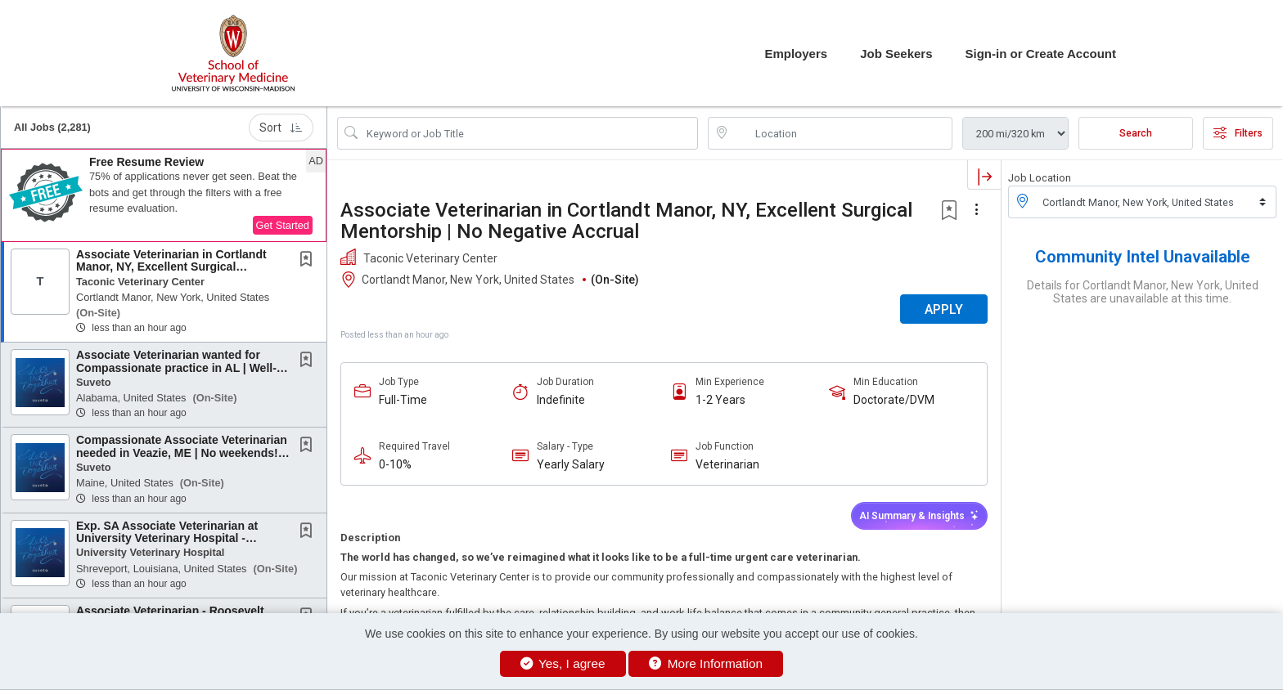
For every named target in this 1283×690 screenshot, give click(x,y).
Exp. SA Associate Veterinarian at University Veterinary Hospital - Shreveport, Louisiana (167, 538)
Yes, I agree (562, 663)
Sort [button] (281, 127)
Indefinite (561, 399)
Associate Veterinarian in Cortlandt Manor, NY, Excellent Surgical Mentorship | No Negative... (171, 267)
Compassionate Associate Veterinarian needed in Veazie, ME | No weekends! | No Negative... (181, 452)
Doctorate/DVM (893, 399)
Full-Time (403, 399)
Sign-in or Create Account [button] (1041, 53)
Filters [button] (1238, 133)
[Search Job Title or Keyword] (529, 133)
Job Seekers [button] (896, 53)
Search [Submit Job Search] (1135, 133)
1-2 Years (720, 399)
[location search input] (841, 133)
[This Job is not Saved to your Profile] (309, 261)
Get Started (282, 225)
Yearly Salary (571, 464)
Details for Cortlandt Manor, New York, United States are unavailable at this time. (1142, 292)
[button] (163, 195)
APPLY (944, 309)
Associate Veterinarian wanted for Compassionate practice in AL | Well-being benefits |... (176, 367)
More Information (706, 663)
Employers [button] (795, 53)
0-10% (395, 464)
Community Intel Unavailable (1142, 257)
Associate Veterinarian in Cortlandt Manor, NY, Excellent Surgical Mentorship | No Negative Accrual (626, 221)
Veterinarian (727, 464)
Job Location (1039, 178)
